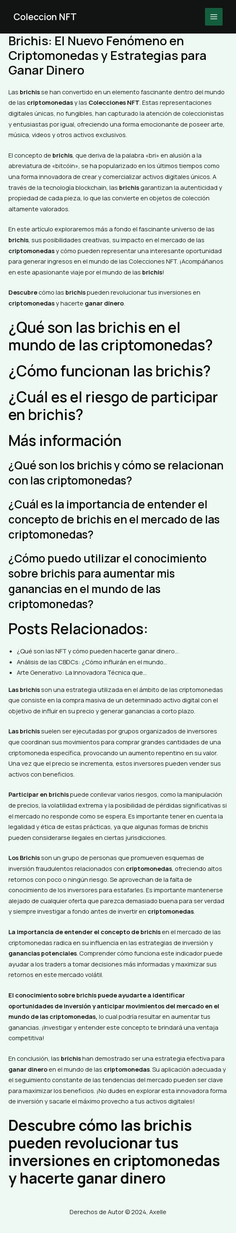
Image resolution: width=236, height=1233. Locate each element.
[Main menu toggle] (214, 17)
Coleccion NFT (45, 16)
